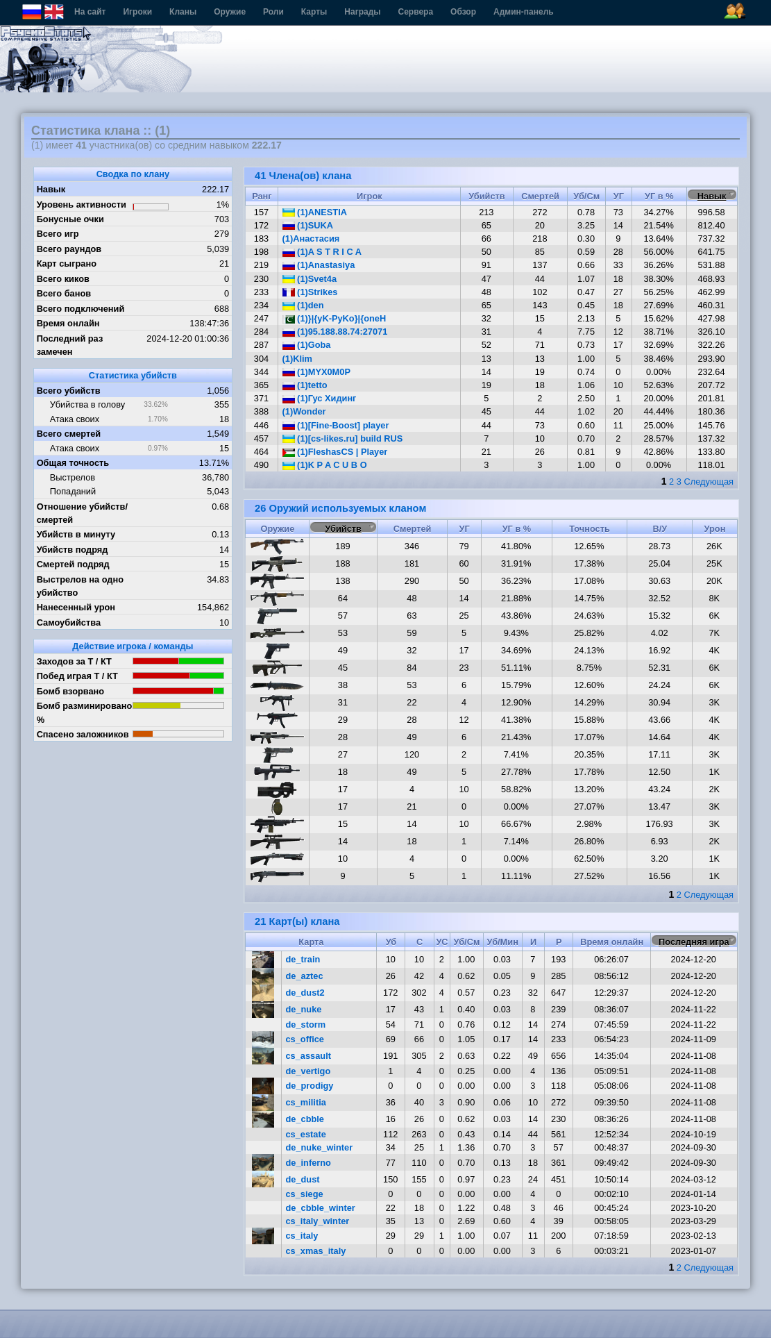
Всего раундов (69, 249)
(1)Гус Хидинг (319, 398)
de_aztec (304, 976)
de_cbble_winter (320, 1208)
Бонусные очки (70, 219)
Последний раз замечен (70, 345)
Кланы (182, 12)
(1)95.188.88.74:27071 (335, 331)
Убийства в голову (87, 404)
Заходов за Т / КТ (74, 661)
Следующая (709, 481)
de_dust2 (305, 992)
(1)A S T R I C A (322, 251)
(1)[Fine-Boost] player (335, 425)
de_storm (306, 1024)
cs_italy (302, 1235)
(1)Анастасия (311, 238)
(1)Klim (297, 358)
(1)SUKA (307, 225)
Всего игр (58, 233)
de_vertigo (308, 1071)
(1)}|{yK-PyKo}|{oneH (334, 318)
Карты (314, 12)
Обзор (463, 12)
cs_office (305, 1039)
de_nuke (304, 1009)
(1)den (303, 305)
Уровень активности (81, 204)
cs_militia (306, 1102)
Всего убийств (69, 390)
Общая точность (73, 463)
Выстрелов (72, 477)
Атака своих (74, 419)
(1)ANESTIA (314, 212)
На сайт (89, 12)
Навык (51, 189)
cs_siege (304, 1194)
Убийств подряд (72, 549)
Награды (362, 12)
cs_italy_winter (318, 1221)
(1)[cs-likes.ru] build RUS (342, 438)
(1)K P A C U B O (324, 465)
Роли (273, 12)
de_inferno (308, 1162)
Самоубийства (69, 622)
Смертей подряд (73, 564)
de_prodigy (310, 1085)
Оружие (230, 12)
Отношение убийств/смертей (82, 513)
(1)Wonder (304, 411)
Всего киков (63, 279)
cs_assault (308, 1056)
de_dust (303, 1179)
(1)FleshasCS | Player (335, 451)
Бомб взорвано (71, 691)
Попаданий (73, 491)
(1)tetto (305, 385)
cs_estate (306, 1134)
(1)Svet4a (309, 279)
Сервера (416, 12)
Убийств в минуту (76, 534)
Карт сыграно (66, 263)
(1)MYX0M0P (316, 372)
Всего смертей (69, 433)
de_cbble (305, 1119)
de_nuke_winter (319, 1147)
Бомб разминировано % (85, 712)
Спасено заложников (83, 734)
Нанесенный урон (76, 607)
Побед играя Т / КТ (77, 676)
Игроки (137, 12)
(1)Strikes (310, 292)
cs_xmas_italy (316, 1251)
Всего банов (64, 293)
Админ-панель (523, 12)
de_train (303, 959)
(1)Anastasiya (318, 265)
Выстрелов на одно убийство (80, 586)
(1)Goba (306, 345)
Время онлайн (68, 323)
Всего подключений (81, 308)
